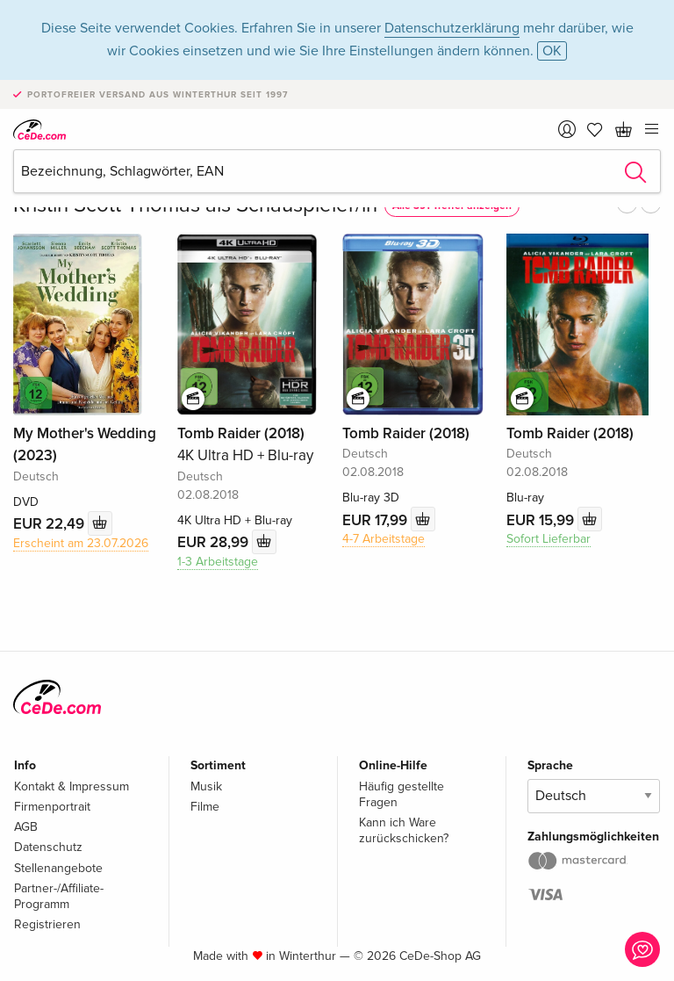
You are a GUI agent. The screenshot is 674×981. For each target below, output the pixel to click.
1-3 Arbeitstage (217, 561)
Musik (206, 786)
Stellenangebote (58, 868)
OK (552, 51)
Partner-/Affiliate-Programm (59, 896)
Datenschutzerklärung (452, 28)
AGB (26, 826)
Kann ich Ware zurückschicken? (403, 830)
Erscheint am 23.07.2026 (80, 543)
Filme (204, 806)
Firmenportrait (52, 806)
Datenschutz (48, 847)
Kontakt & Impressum (71, 786)
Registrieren (47, 924)
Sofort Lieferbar (548, 538)
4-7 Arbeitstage (383, 538)
